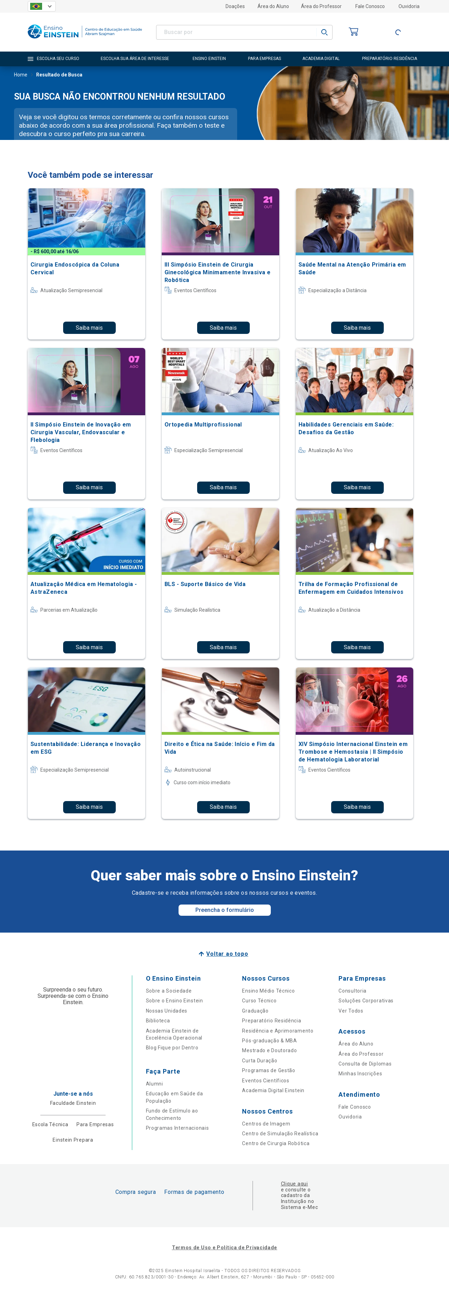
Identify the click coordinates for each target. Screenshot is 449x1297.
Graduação (255, 1011)
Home (20, 75)
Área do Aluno (273, 6)
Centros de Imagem (266, 1124)
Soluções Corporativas (366, 1000)
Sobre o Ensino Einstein (174, 1000)
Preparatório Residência (271, 1020)
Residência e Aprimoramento (277, 1031)
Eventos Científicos (265, 1080)
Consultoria (353, 991)
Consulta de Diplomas (365, 1064)
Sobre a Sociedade (169, 991)
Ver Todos (351, 1011)
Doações (235, 6)
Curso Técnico (259, 1000)
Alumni (154, 1084)
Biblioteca (158, 1020)
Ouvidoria (409, 6)
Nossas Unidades (167, 1011)
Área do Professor (321, 6)
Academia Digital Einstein (273, 1090)
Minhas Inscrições (360, 1073)
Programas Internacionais (177, 1128)
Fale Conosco (370, 6)
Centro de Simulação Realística (280, 1133)
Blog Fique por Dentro (172, 1047)
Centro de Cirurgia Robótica (275, 1143)
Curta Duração (259, 1060)
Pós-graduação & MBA (269, 1040)
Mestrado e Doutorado (269, 1050)
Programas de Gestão (268, 1070)
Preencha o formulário (224, 910)
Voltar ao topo (227, 953)
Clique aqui (294, 1184)
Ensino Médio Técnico (268, 991)
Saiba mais (89, 327)
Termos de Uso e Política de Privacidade (224, 1247)
